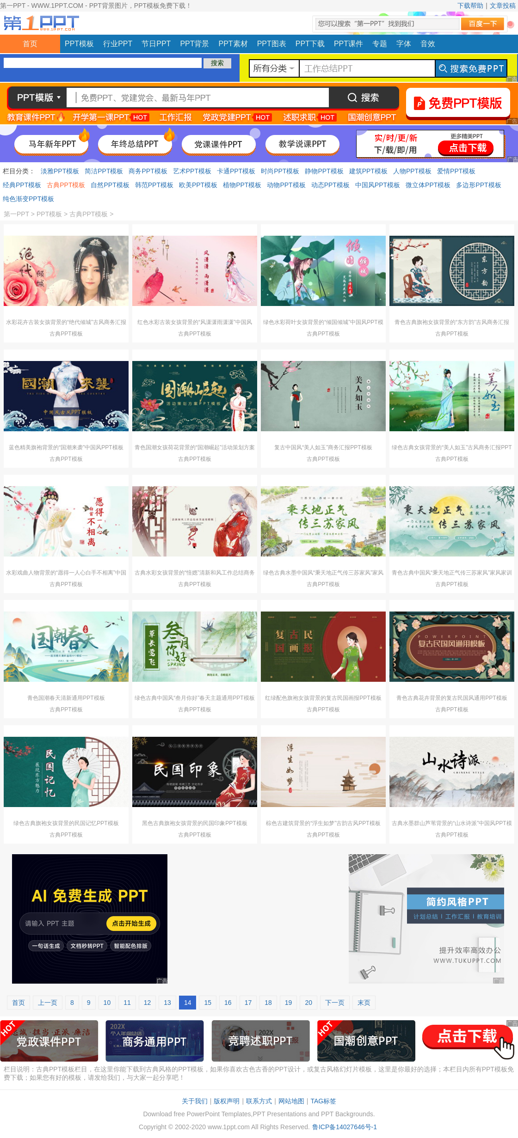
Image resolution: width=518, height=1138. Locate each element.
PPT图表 (271, 44)
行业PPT (117, 44)
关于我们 (195, 1101)
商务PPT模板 (148, 171)
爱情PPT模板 (456, 171)
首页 (30, 44)
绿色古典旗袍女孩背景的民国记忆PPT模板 (65, 823)
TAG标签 (323, 1101)
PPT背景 (194, 44)
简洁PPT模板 (104, 171)
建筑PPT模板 (368, 171)
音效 (427, 44)
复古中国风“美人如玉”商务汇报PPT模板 (323, 447)
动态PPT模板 (330, 185)
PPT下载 (310, 44)
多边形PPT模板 (478, 185)
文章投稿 (503, 5)
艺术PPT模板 (192, 171)
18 (268, 1002)
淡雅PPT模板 (60, 171)
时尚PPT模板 (280, 171)
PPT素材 (233, 44)
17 (248, 1002)
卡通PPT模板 (236, 171)
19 (288, 1002)
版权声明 (227, 1101)
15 (207, 1002)
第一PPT (16, 214)
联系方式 (259, 1101)
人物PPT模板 (412, 171)
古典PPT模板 (66, 185)
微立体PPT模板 (428, 185)
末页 (364, 1002)
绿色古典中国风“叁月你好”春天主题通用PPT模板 (194, 698)
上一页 (47, 1002)
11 (127, 1002)
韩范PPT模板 (154, 185)
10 (107, 1002)
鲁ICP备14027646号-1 (344, 1127)
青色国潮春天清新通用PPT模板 (66, 698)
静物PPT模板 (324, 171)
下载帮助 (470, 5)
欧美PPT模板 (198, 185)
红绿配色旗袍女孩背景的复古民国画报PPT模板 (323, 698)
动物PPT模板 (286, 185)
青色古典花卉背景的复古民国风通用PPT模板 (451, 698)
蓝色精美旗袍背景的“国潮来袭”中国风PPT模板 (66, 447)
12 (147, 1002)
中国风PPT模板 (377, 185)
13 (167, 1002)
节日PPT (156, 44)
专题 (379, 44)
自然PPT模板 (110, 185)
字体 (403, 44)
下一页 (335, 1002)
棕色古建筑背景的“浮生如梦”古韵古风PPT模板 (323, 823)
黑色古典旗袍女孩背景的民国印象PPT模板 (194, 823)
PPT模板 (79, 44)
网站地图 (291, 1101)
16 (228, 1002)
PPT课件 (348, 44)
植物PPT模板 (242, 185)
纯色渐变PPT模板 (28, 198)
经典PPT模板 (22, 185)
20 (308, 1002)
